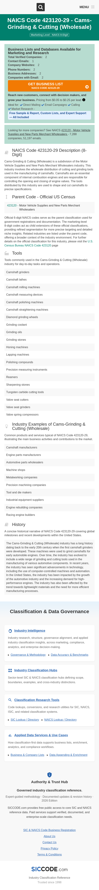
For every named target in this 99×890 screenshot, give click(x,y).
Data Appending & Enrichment (68, 754)
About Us (49, 836)
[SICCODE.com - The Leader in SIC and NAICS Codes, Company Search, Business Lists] (19, 7)
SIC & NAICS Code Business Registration (49, 830)
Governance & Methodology (28, 654)
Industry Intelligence (29, 630)
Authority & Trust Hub (49, 782)
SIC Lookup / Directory (25, 719)
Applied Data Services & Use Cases (41, 735)
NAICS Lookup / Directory (60, 719)
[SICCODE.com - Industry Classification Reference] (49, 869)
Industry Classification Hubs (35, 670)
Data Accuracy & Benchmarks (69, 654)
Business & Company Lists (27, 754)
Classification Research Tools (36, 700)
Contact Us (49, 842)
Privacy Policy (49, 848)
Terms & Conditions (49, 854)
